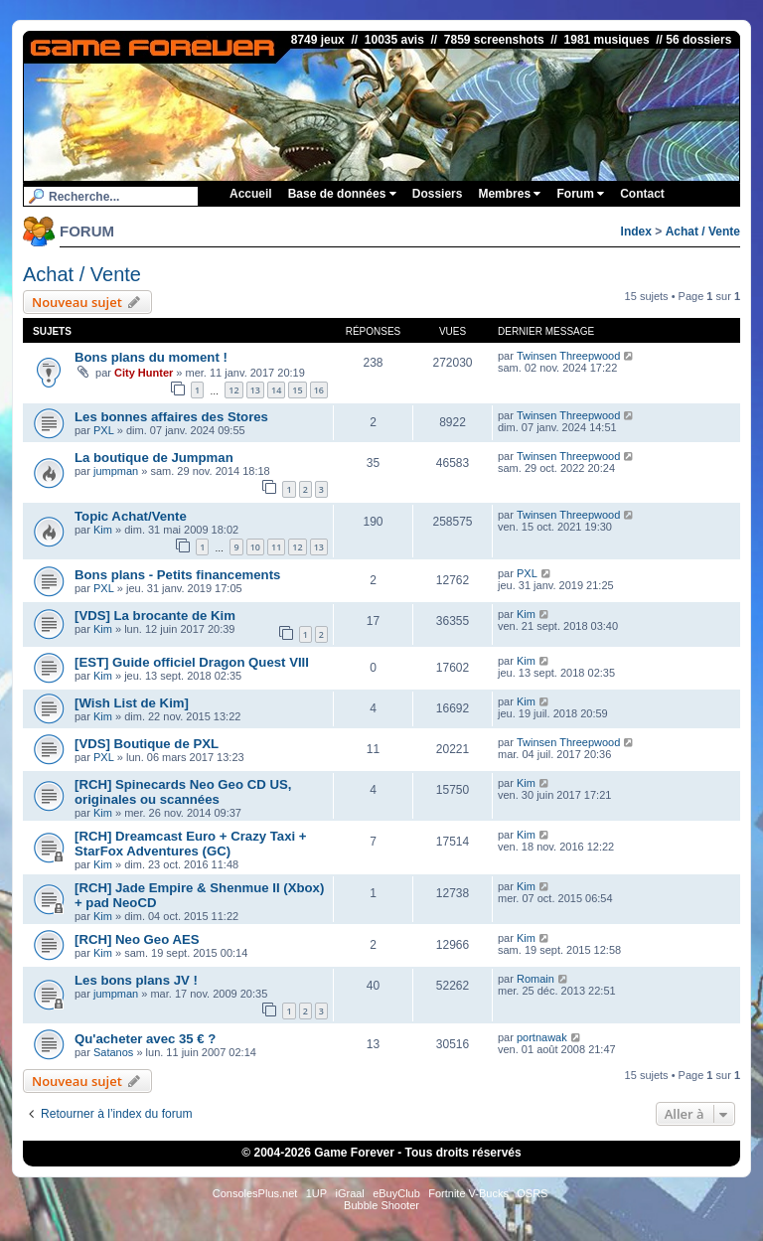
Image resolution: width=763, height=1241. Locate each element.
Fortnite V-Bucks (468, 1193)
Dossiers (437, 194)
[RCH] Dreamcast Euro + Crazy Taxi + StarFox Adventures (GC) (191, 843)
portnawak (542, 1037)
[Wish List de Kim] (132, 703)
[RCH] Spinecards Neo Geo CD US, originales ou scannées (183, 792)
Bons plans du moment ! (151, 357)
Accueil (250, 194)
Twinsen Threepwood (568, 356)
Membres (509, 194)
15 (297, 390)
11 (276, 547)
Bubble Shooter (381, 1205)
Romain (535, 979)
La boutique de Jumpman (154, 457)
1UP (316, 1193)
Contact (642, 194)
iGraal (349, 1193)
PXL (103, 430)
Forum (580, 194)
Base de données (342, 194)
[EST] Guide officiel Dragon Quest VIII (192, 662)
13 (255, 390)
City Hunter (143, 373)
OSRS (532, 1193)
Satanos (113, 1052)
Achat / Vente (703, 231)
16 (319, 390)
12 (233, 390)
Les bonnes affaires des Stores (171, 416)
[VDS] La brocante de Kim (155, 615)
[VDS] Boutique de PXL (147, 743)
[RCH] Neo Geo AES (137, 939)
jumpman (115, 471)
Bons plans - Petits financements (177, 574)
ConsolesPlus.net (255, 1193)
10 (255, 547)
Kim (102, 530)
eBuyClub (396, 1193)
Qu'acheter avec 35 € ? (145, 1038)
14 (276, 390)
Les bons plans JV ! (136, 980)
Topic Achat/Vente (131, 516)
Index (636, 231)
